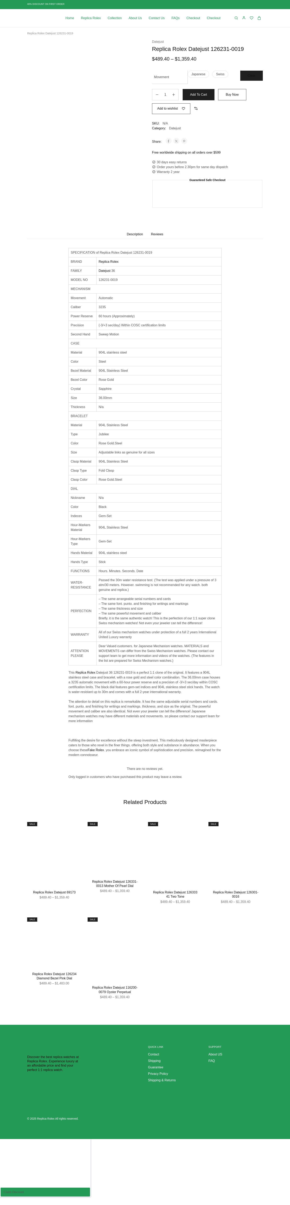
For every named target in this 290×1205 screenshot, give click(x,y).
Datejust (158, 41)
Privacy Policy (158, 1073)
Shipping (154, 1061)
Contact (153, 1054)
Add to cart (198, 94)
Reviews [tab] (157, 234)
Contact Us (157, 18)
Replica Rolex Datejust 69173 (54, 892)
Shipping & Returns (162, 1080)
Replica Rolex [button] (91, 18)
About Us (135, 18)
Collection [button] (115, 18)
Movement (161, 77)
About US (215, 1054)
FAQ (211, 1061)
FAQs (176, 18)
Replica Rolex (109, 261)
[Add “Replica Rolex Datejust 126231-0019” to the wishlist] (171, 109)
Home (69, 18)
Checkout (193, 18)
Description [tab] (135, 234)
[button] (198, 74)
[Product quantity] (165, 94)
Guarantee (155, 1067)
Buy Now (232, 94)
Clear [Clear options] (251, 75)
